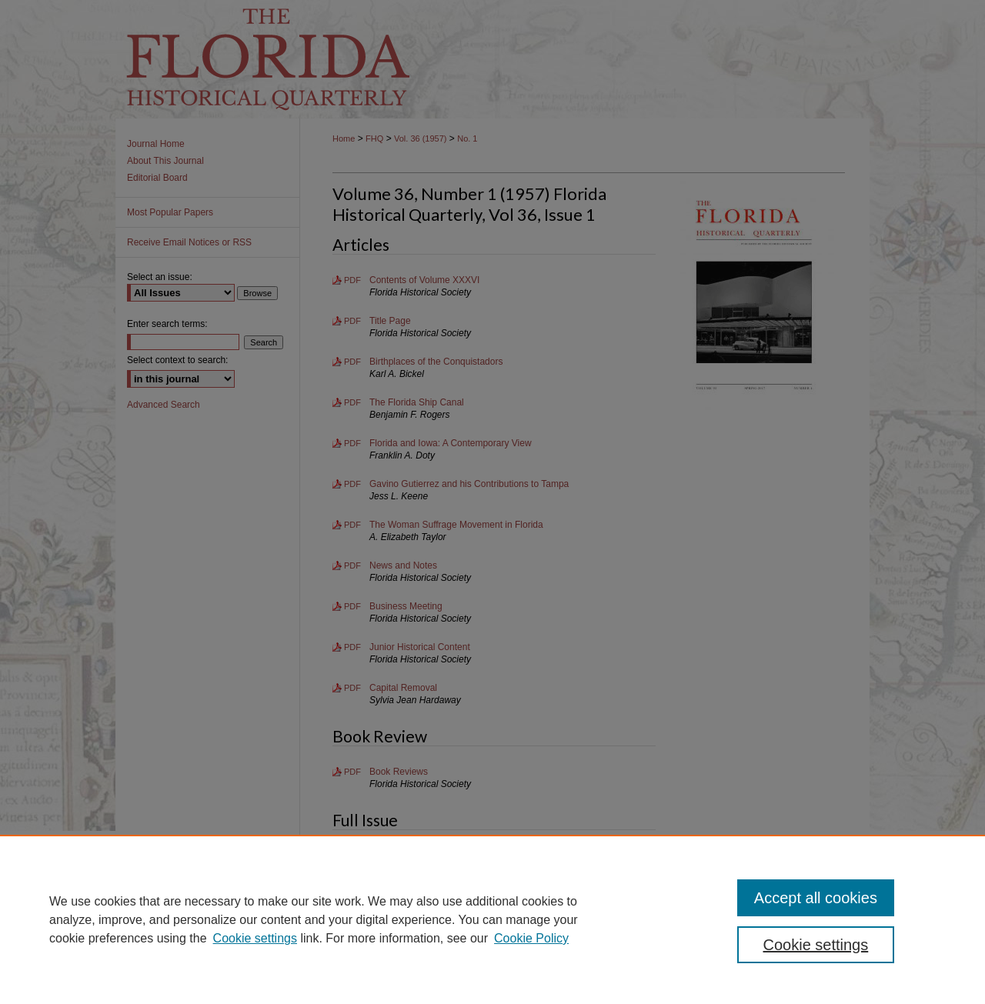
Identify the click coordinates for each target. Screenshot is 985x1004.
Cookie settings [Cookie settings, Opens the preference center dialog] (816, 944)
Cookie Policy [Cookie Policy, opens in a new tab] (531, 938)
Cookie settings (255, 938)
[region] (492, 919)
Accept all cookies (815, 897)
